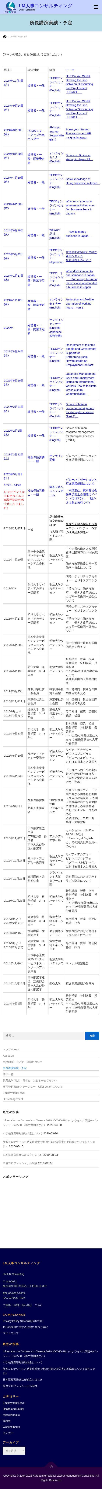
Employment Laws (13, 1092)
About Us (8, 1055)
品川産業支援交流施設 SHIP (56, 520)
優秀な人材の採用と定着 (81, 524)
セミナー (8, 1432)
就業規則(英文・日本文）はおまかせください (30, 1080)
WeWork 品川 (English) (56, 233)
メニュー (96, 7)
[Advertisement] (51, 1207)
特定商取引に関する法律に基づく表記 (25, 1327)
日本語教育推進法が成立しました (23, 1154)
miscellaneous (11, 1414)
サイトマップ (11, 1333)
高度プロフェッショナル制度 (20, 1163)
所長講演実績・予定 (15, 1068)
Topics (6, 1420)
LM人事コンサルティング (45, 5)
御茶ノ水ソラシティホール (56, 491)
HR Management (13, 1099)
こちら (39, 1305)
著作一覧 (8, 1074)
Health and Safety (13, 1408)
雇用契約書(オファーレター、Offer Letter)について (33, 1086)
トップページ (11, 1049)
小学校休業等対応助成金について (23, 1133)
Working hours (11, 1426)
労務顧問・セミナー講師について (23, 1061)
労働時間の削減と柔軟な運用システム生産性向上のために (81, 256)
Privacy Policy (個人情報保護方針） (24, 1321)
